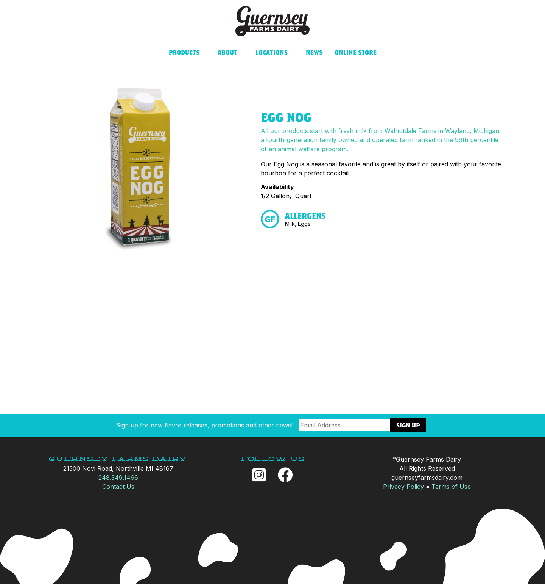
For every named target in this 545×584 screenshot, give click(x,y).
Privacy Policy (403, 486)
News (314, 52)
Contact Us (118, 486)
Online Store (356, 52)
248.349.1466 (118, 477)
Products (184, 52)
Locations (271, 52)
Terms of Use (451, 486)
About (227, 52)
